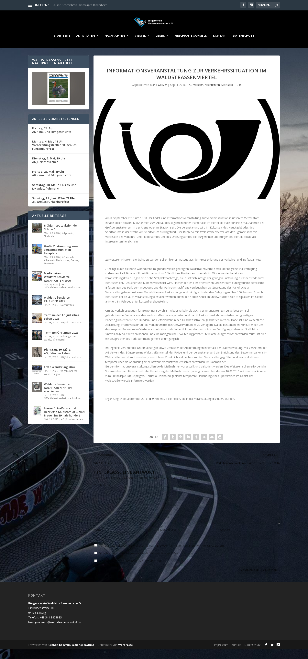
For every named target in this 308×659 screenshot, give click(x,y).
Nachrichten (115, 45)
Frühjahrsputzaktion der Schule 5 (61, 237)
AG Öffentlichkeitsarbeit (55, 295)
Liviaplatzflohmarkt (54, 196)
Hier (152, 408)
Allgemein (67, 242)
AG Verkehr (196, 94)
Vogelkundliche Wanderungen (60, 382)
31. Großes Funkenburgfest (53, 209)
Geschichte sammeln (191, 45)
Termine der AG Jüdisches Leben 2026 (61, 326)
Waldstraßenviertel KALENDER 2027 (57, 309)
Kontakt (220, 45)
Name (99, 539)
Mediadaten (74, 297)
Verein (160, 45)
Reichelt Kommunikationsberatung (71, 654)
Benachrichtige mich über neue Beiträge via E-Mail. (130, 571)
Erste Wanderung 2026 (59, 377)
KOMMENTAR (103, 494)
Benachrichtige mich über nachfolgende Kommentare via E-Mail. (139, 563)
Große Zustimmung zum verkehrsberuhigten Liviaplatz (61, 259)
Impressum (221, 654)
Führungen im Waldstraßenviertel (60, 347)
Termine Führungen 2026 (61, 342)
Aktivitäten (85, 45)
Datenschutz (243, 45)
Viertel (140, 45)
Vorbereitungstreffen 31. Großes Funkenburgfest (54, 154)
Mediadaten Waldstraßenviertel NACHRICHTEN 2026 (57, 286)
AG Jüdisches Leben (48, 169)
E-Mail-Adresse (168, 539)
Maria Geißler (158, 94)
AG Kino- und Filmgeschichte (51, 139)
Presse (74, 270)
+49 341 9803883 (50, 627)
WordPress (125, 654)
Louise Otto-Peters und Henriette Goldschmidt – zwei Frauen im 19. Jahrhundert (64, 421)
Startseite (62, 45)
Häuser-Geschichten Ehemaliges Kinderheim (79, 5)
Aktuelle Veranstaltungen (56, 128)
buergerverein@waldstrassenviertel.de (54, 632)
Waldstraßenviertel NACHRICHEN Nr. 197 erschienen (58, 397)
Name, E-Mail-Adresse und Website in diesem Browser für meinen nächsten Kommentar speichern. (161, 555)
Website (225, 539)
